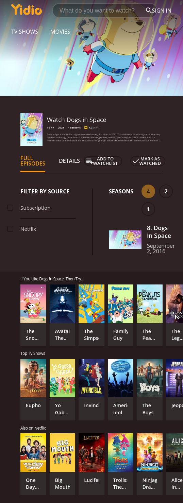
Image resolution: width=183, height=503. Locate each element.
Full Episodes (32, 160)
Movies (60, 31)
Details (69, 160)
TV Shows (24, 31)
